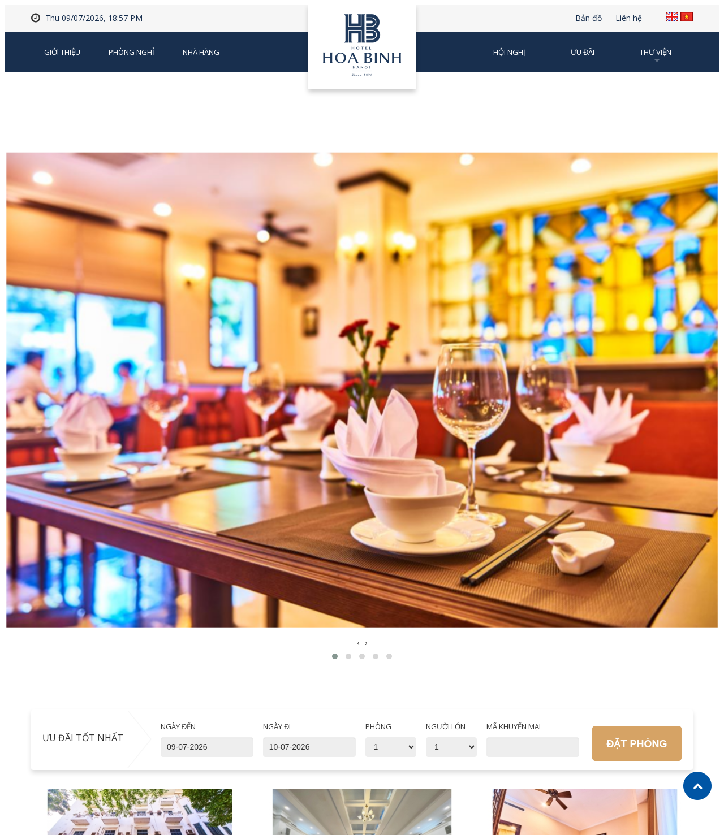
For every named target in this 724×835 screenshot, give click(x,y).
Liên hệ (628, 18)
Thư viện (655, 52)
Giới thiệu (62, 52)
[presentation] (358, 643)
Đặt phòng (636, 744)
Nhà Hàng (201, 52)
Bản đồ (588, 18)
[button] (335, 656)
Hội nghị (509, 52)
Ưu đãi (582, 52)
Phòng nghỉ (131, 52)
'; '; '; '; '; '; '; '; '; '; (390, 747)
